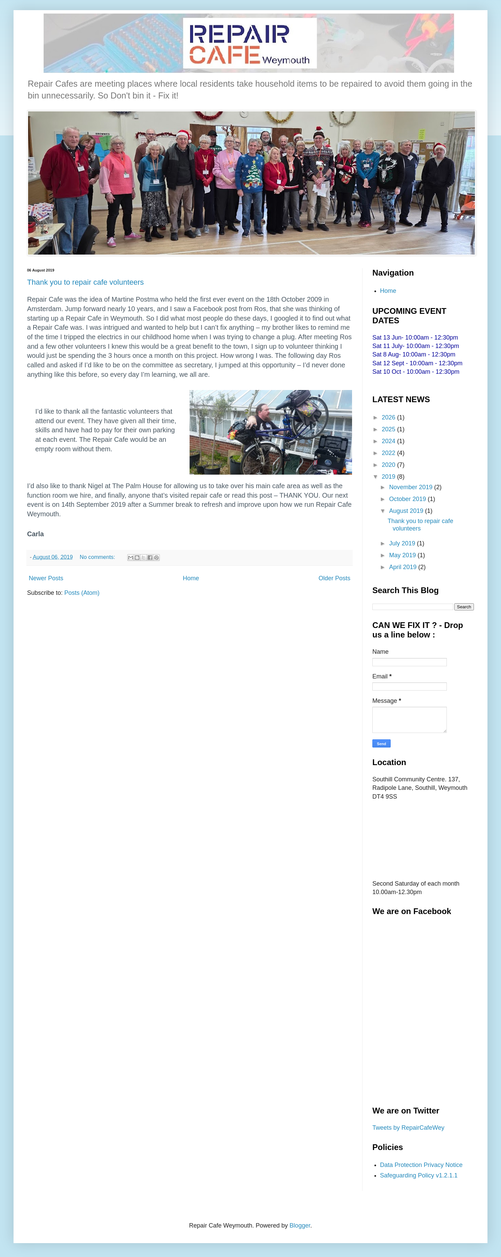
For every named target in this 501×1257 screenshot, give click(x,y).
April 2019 (403, 567)
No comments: (98, 557)
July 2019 (403, 543)
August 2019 (407, 510)
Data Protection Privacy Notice (421, 1165)
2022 (389, 453)
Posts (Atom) (82, 592)
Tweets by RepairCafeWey (408, 1127)
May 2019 (403, 555)
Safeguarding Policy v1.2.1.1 (419, 1175)
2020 (389, 464)
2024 (389, 441)
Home (191, 578)
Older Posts (334, 578)
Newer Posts (46, 578)
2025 (389, 429)
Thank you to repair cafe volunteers (85, 282)
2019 (389, 476)
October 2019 (408, 499)
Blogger (299, 1225)
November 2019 (411, 487)
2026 (389, 417)
